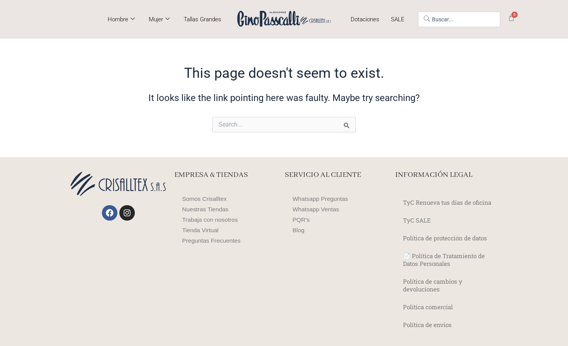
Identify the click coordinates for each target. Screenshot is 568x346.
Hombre (121, 19)
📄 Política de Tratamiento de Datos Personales (446, 259)
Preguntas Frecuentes (212, 240)
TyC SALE (417, 220)
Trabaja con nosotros (211, 219)
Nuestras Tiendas (206, 209)
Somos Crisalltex (205, 198)
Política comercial (429, 307)
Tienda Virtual (201, 230)
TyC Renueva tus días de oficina (449, 202)
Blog (299, 230)
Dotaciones (365, 19)
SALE (397, 19)
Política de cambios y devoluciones (434, 285)
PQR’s (301, 219)
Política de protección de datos (447, 238)
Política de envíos (428, 324)
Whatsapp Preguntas (321, 198)
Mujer (159, 19)
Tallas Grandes (202, 19)
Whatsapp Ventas (317, 209)
